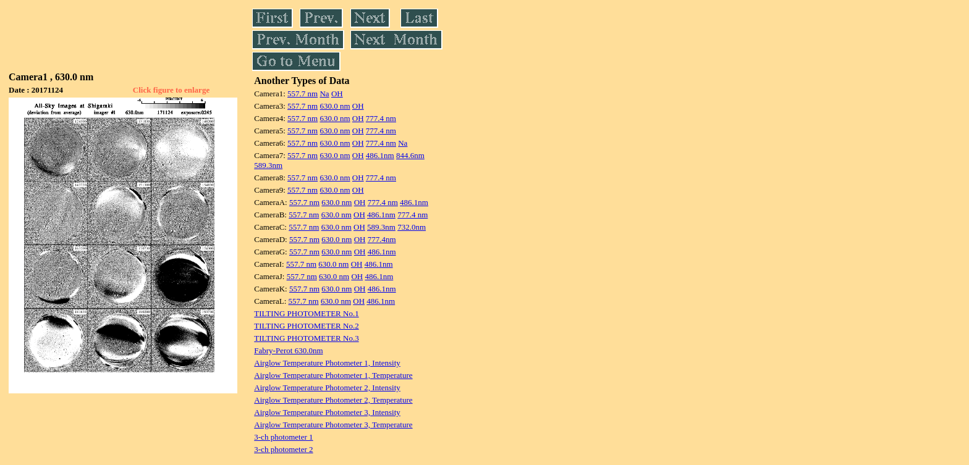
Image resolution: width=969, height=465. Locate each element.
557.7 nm (302, 93)
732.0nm (411, 227)
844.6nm (410, 155)
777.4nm (382, 239)
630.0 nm (334, 106)
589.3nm (268, 165)
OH (337, 93)
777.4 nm (381, 118)
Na (324, 93)
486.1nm (380, 155)
